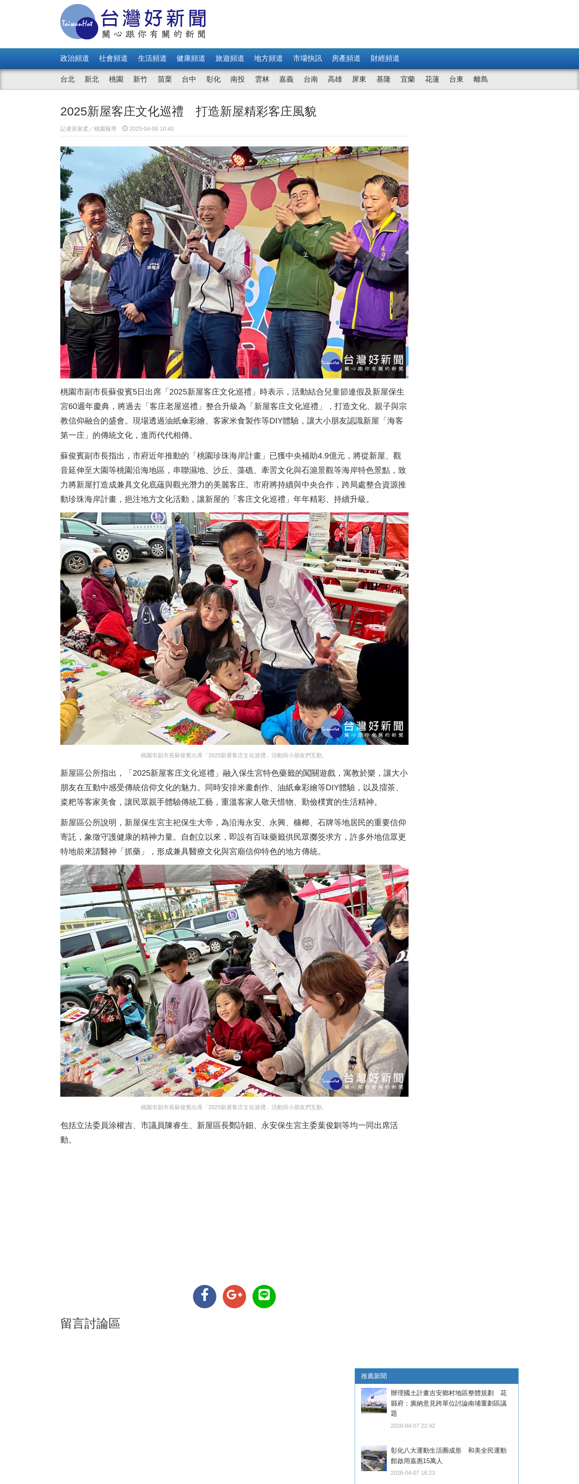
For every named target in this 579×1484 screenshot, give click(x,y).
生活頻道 (152, 58)
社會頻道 (113, 58)
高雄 (335, 79)
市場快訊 (307, 58)
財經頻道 (385, 58)
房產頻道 (346, 58)
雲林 (262, 79)
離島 (481, 79)
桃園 (116, 79)
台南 (311, 79)
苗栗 (165, 79)
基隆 (383, 79)
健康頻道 (191, 58)
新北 (91, 79)
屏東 (359, 79)
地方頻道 (268, 58)
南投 (237, 79)
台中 (189, 79)
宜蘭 (407, 79)
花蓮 (432, 79)
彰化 (213, 79)
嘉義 (286, 79)
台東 (456, 79)
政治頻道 (74, 58)
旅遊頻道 (230, 58)
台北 (67, 79)
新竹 (140, 79)
